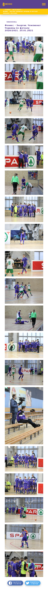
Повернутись (12, 22)
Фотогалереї (16, 9)
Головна (8, 9)
